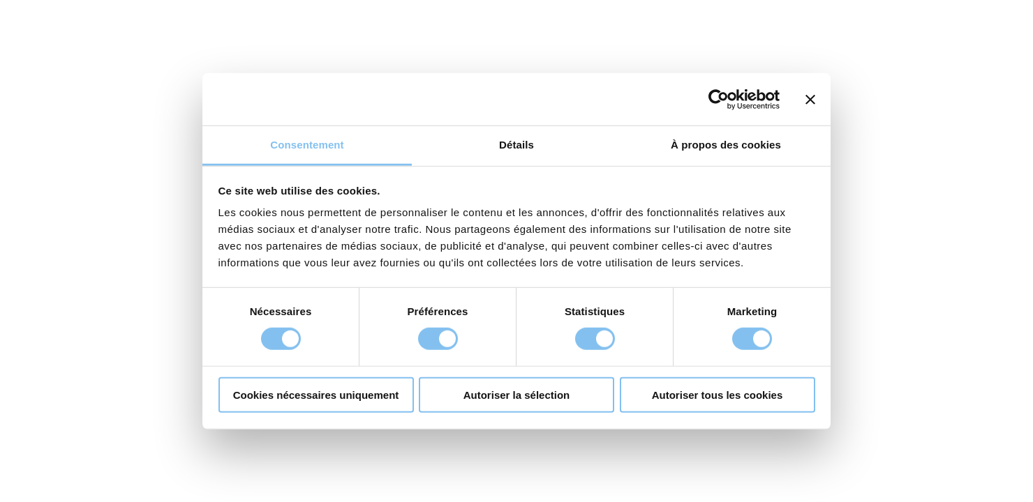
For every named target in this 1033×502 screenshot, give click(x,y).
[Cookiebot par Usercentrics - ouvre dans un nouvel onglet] (718, 99)
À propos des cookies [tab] (726, 145)
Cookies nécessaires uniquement (316, 395)
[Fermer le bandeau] (810, 99)
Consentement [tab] (306, 145)
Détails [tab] (516, 145)
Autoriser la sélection (516, 395)
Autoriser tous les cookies (717, 395)
